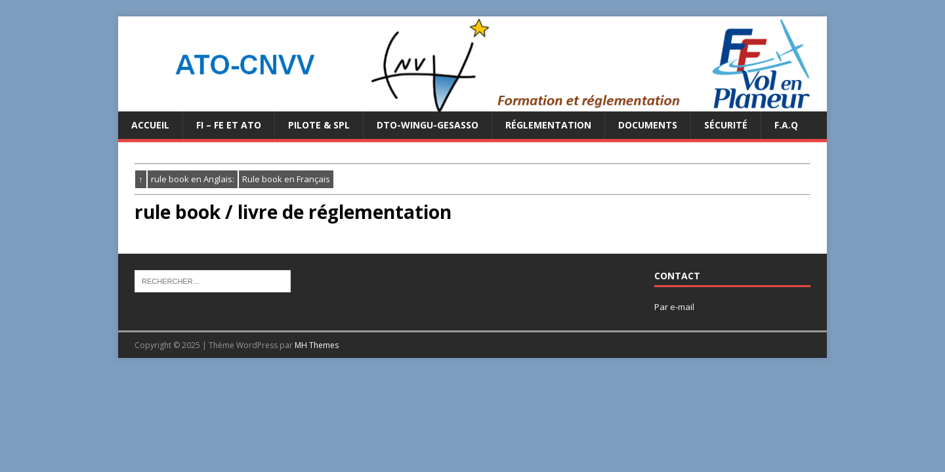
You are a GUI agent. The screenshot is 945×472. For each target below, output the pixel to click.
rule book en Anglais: (192, 179)
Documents (647, 125)
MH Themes (317, 345)
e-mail (682, 307)
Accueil (150, 125)
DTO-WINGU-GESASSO (427, 125)
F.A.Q (786, 125)
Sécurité (725, 125)
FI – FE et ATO (228, 125)
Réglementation (548, 125)
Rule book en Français (286, 179)
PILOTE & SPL (319, 125)
